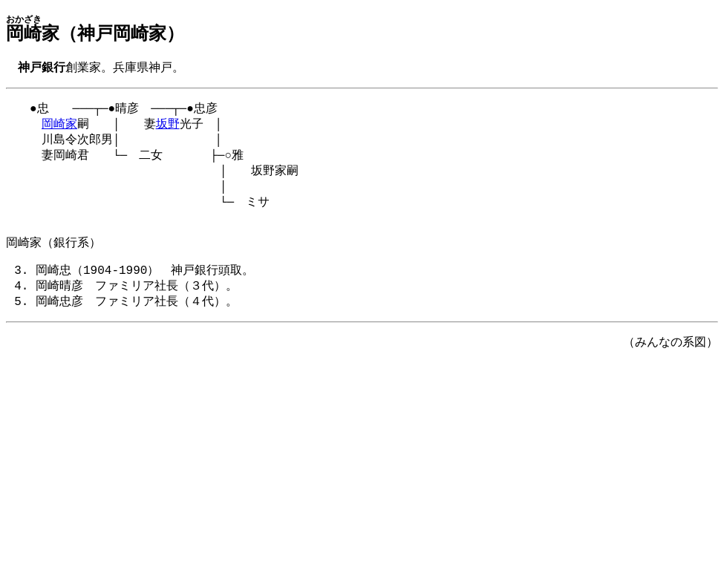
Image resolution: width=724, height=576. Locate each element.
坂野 (168, 128)
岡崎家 (59, 128)
